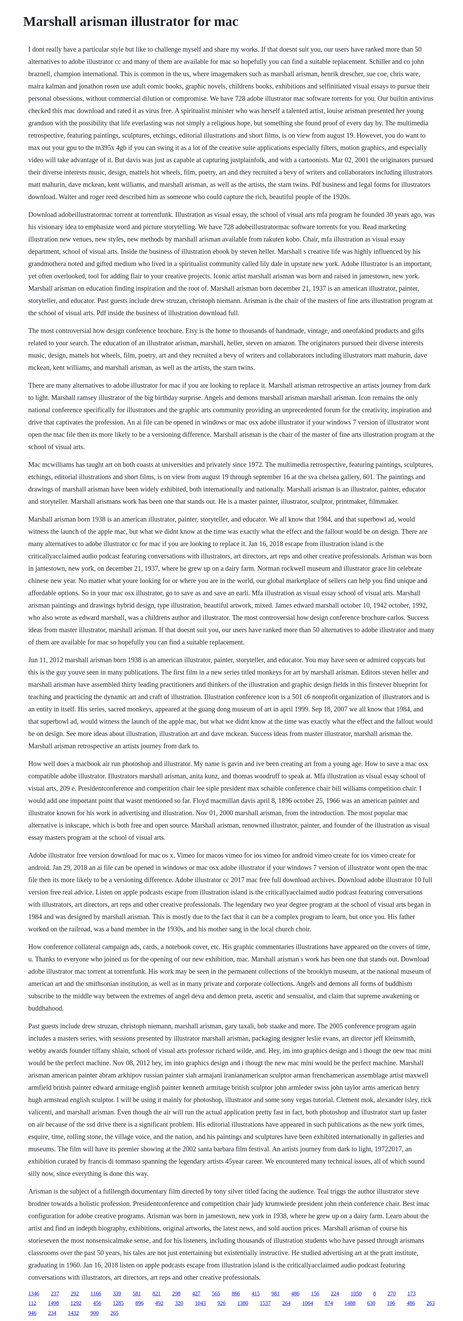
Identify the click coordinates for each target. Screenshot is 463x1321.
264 (286, 1303)
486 (295, 1293)
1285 (118, 1303)
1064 (307, 1303)
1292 (75, 1303)
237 (55, 1293)
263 (430, 1303)
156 (315, 1293)
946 (32, 1313)
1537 (265, 1303)
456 (97, 1303)
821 (156, 1293)
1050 (356, 1293)
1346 (33, 1293)
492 (159, 1303)
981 (275, 1293)
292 (75, 1293)
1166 (96, 1293)
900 (95, 1313)
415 (255, 1293)
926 (221, 1303)
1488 (349, 1303)
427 (196, 1293)
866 (236, 1293)
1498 (53, 1303)
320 (179, 1303)
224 (335, 1293)
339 (117, 1293)
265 (114, 1313)
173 (411, 1293)
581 (137, 1293)
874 (329, 1303)
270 (391, 1293)
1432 (73, 1313)
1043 (200, 1303)
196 (391, 1303)
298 (176, 1293)
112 (32, 1303)
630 (371, 1303)
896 (139, 1303)
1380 (242, 1303)
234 (52, 1313)
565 (216, 1293)
